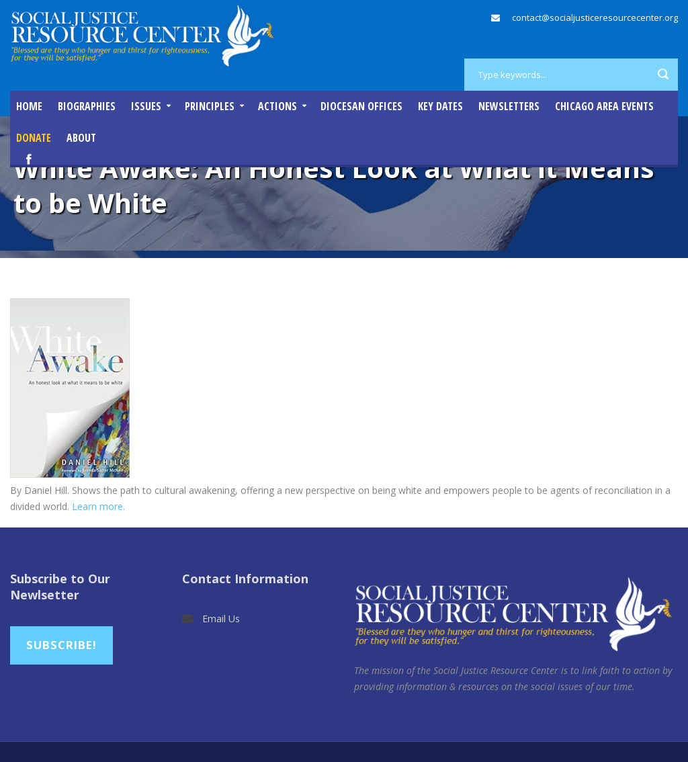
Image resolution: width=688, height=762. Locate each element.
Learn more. (98, 506)
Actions (277, 106)
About (81, 137)
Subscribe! (61, 644)
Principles (209, 106)
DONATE (33, 137)
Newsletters (509, 106)
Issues (146, 106)
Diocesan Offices (361, 106)
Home (29, 106)
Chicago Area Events (604, 106)
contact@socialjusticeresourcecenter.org (595, 17)
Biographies (87, 106)
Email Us (221, 618)
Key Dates (440, 106)
